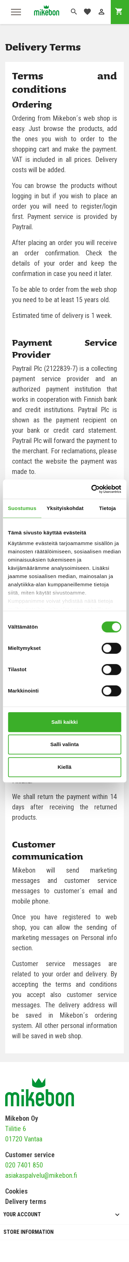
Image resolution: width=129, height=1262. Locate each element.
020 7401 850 (24, 1165)
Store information (28, 1232)
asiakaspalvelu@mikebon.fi (41, 1175)
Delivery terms (25, 1201)
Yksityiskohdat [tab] (65, 508)
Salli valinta (64, 744)
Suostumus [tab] (22, 508)
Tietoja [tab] (107, 508)
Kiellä (64, 767)
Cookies (16, 1191)
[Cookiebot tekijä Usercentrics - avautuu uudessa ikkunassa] (92, 489)
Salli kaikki (64, 722)
